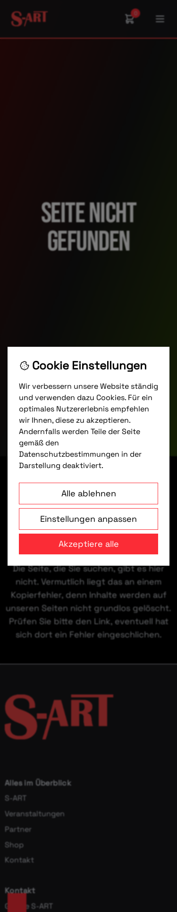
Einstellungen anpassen (88, 518)
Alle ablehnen (88, 493)
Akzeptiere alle (89, 543)
